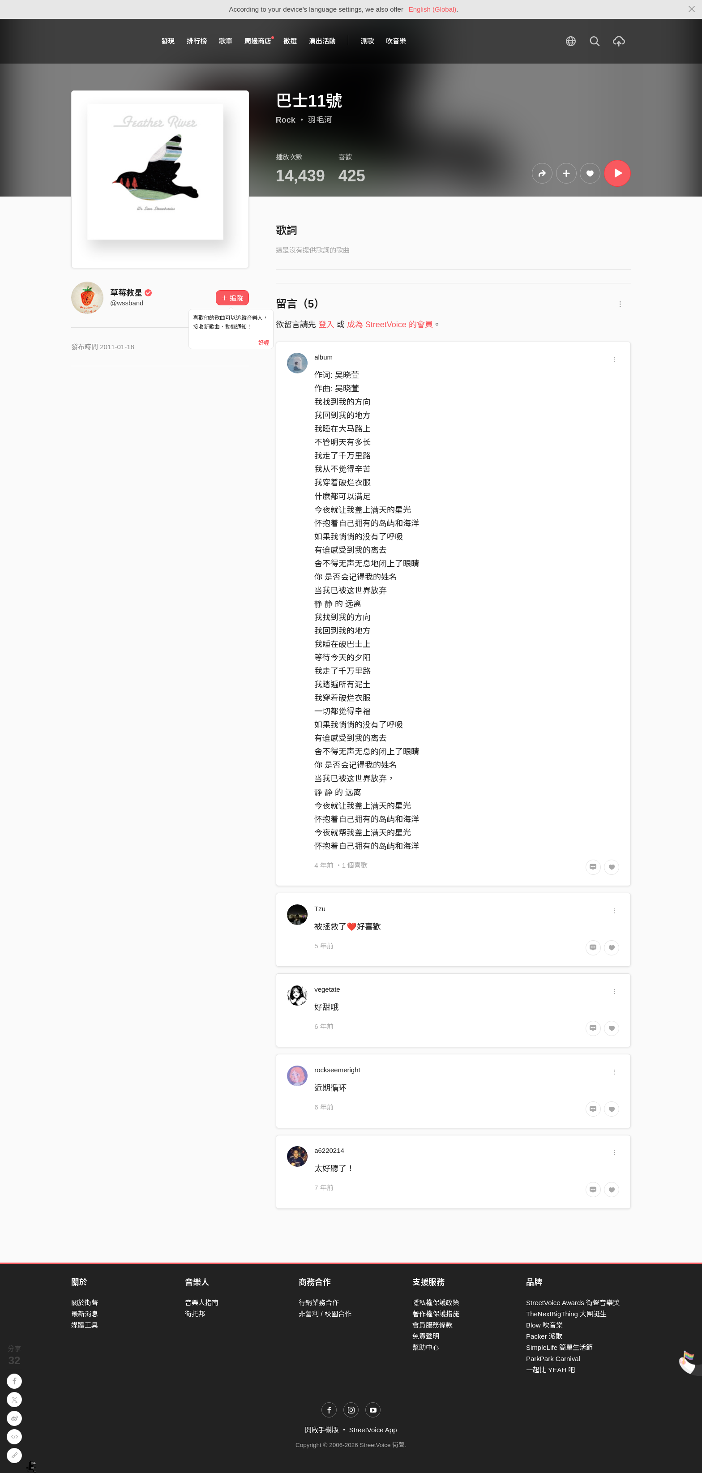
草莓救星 (131, 292)
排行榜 (197, 41)
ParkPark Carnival (553, 1358)
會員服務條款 (432, 1325)
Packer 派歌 (544, 1336)
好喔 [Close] (263, 343)
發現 (168, 41)
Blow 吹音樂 (544, 1325)
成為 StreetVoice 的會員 (390, 324)
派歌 (367, 41)
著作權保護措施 (435, 1314)
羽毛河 (320, 120)
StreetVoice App (373, 1430)
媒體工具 (84, 1325)
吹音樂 (396, 41)
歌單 (225, 41)
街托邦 (195, 1314)
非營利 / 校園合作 (325, 1314)
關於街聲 (84, 1302)
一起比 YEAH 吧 (550, 1370)
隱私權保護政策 (435, 1302)
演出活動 (322, 41)
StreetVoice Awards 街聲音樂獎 (573, 1302)
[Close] (692, 9)
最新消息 (84, 1314)
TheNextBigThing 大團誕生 (566, 1314)
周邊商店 (259, 40)
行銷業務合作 (319, 1302)
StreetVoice (108, 41)
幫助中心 (425, 1347)
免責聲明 (425, 1336)
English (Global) (433, 9)
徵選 (290, 41)
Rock (285, 120)
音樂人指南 (201, 1302)
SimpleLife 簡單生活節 (559, 1347)
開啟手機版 (321, 1430)
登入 (326, 324)
